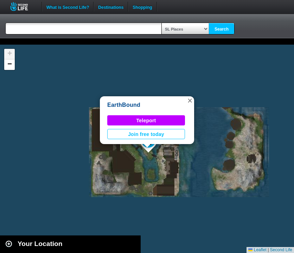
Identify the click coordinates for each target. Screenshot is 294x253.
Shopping (142, 6)
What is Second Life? (67, 6)
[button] (190, 100)
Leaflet (257, 249)
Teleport (146, 120)
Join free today (146, 134)
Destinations (110, 6)
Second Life (23, 6)
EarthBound (123, 105)
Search (222, 29)
